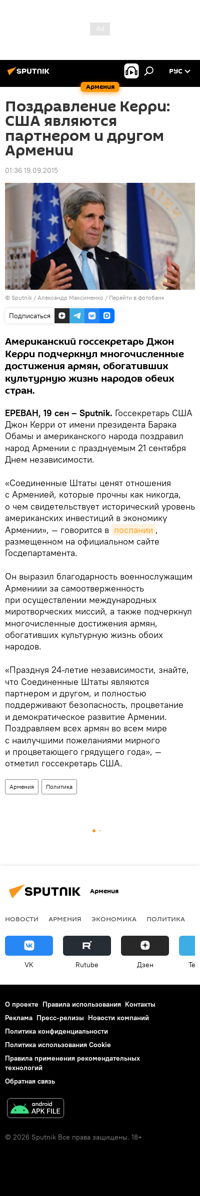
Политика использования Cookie (58, 1044)
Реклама (18, 1017)
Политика (59, 786)
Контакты (140, 1004)
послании (133, 530)
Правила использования (81, 1004)
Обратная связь (30, 1081)
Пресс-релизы (60, 1017)
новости (21, 918)
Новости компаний (118, 1017)
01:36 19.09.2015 (31, 170)
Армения (22, 786)
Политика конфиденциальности (56, 1031)
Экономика (114, 918)
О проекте (21, 1004)
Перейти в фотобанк (136, 297)
